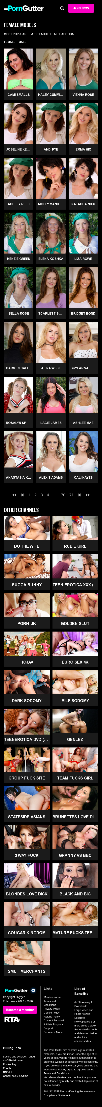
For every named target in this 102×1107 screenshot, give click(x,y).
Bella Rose (19, 313)
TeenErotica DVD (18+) (27, 739)
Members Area (52, 997)
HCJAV (26, 662)
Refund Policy (52, 1016)
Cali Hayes (83, 477)
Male (22, 42)
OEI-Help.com (14, 1060)
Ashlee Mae (83, 423)
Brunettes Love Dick (75, 816)
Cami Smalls (19, 95)
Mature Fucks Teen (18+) (75, 932)
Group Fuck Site (27, 778)
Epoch (7, 1068)
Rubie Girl (75, 546)
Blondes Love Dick (27, 894)
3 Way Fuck (27, 855)
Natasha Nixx (83, 204)
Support (48, 1028)
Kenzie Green (18, 259)
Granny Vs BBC (75, 855)
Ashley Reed (19, 204)
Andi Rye (51, 149)
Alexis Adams (51, 477)
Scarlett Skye (51, 313)
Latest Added (40, 34)
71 (71, 495)
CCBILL (8, 1072)
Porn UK (26, 623)
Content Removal (54, 1020)
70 (63, 495)
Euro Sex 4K (75, 662)
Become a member (20, 1010)
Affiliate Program (53, 1024)
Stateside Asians (26, 816)
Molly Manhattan (52, 204)
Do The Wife (26, 546)
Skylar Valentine (84, 368)
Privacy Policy (52, 1008)
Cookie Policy (51, 1012)
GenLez (75, 739)
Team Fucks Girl (75, 778)
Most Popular (15, 34)
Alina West (51, 368)
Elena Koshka (50, 259)
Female (10, 42)
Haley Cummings (52, 95)
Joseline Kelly (19, 149)
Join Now (81, 8)
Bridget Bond (83, 313)
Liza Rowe (83, 259)
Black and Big (75, 894)
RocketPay (9, 1064)
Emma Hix (83, 149)
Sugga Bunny (27, 585)
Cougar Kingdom (27, 932)
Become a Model (53, 1032)
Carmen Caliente (19, 368)
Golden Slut (75, 623)
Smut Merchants (27, 971)
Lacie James (51, 423)
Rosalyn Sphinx (19, 423)
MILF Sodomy (75, 701)
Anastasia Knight (19, 477)
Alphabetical (64, 34)
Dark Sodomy (27, 701)
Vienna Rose (83, 95)
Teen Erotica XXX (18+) (75, 585)
